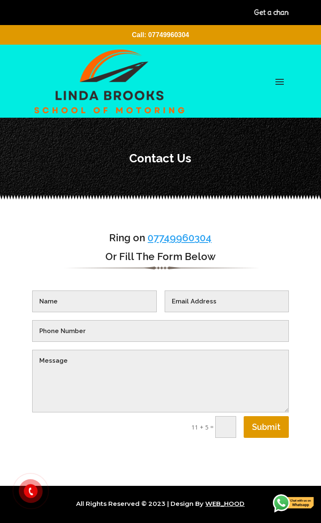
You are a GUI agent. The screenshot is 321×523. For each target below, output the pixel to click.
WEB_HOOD (225, 504)
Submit (266, 427)
